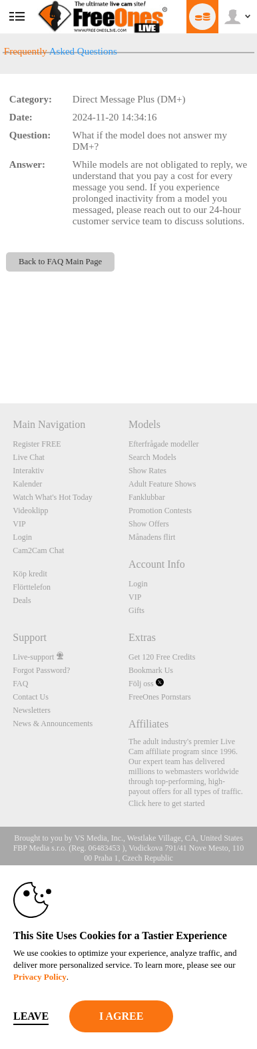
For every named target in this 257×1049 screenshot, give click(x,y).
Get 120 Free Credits (161, 657)
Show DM (0, 353)
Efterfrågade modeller (163, 444)
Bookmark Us (150, 670)
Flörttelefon (32, 587)
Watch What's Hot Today (53, 497)
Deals (22, 600)
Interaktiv (28, 470)
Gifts (136, 610)
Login (22, 537)
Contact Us (31, 697)
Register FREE (37, 444)
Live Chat (29, 457)
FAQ (20, 683)
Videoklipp (30, 510)
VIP (19, 523)
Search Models (152, 457)
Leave (31, 1016)
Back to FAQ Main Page (60, 261)
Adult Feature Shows (162, 484)
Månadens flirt (151, 537)
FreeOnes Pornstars (159, 697)
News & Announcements (53, 723)
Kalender (27, 484)
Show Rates (147, 470)
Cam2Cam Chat (38, 550)
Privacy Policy (40, 977)
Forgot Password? (41, 670)
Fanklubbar (146, 497)
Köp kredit (30, 573)
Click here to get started (166, 803)
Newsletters (32, 710)
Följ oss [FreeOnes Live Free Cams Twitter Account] (146, 683)
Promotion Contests (160, 510)
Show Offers (148, 523)
